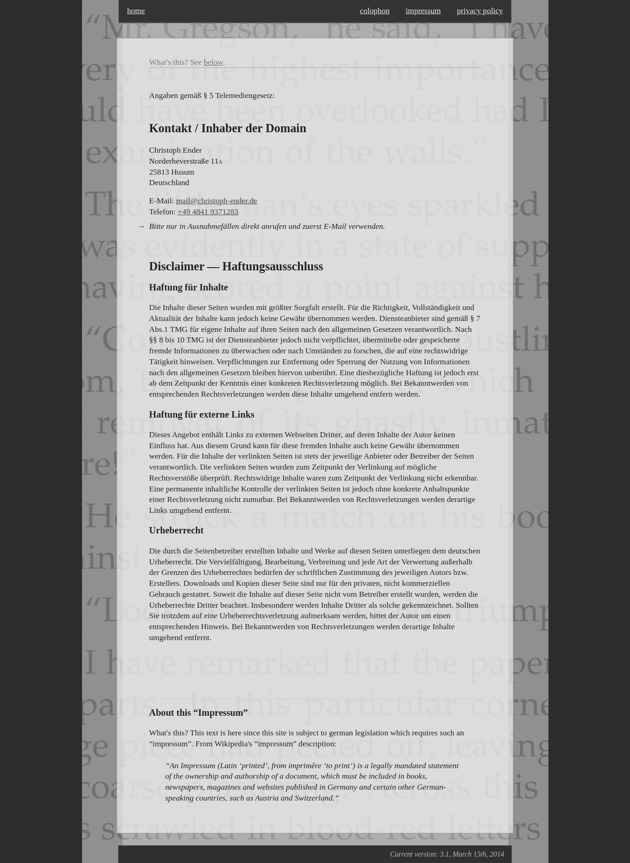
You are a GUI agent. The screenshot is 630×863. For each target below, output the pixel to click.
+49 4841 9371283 (208, 211)
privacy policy (480, 10)
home (136, 10)
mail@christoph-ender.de (216, 200)
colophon (374, 10)
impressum (423, 10)
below (213, 62)
